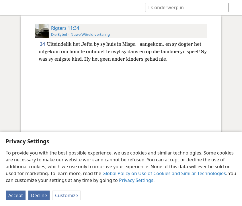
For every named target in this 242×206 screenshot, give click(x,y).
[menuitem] (8, 7)
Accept (15, 195)
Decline (39, 195)
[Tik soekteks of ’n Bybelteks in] (184, 7)
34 (43, 44)
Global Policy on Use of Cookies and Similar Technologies (164, 173)
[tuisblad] (8, 7)
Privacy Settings (136, 180)
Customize (66, 195)
